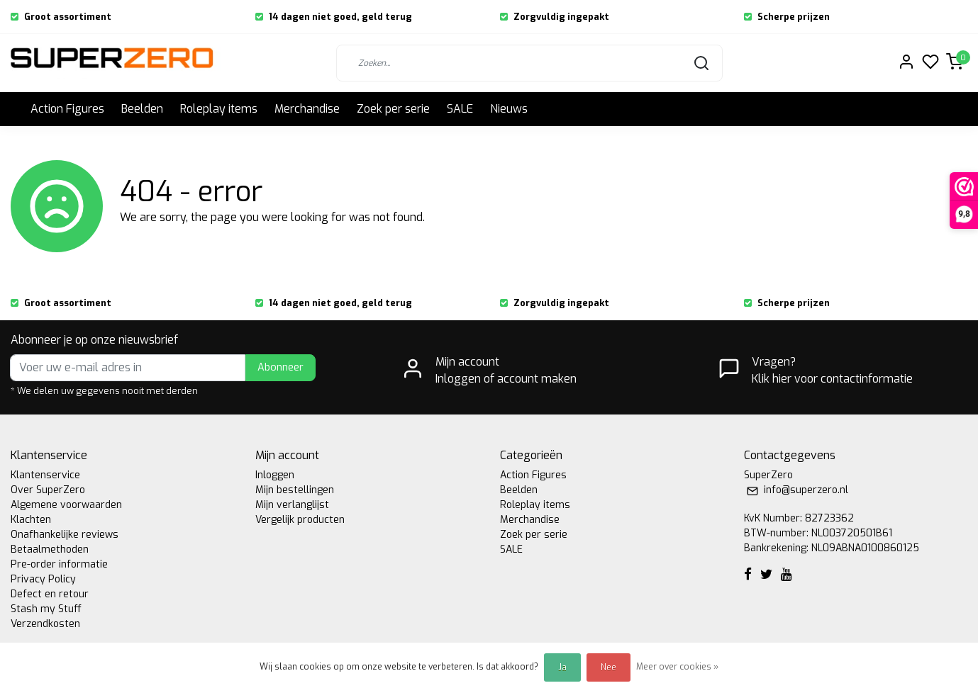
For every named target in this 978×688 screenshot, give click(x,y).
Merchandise (307, 108)
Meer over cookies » (677, 666)
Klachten (31, 519)
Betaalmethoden (50, 549)
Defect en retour (50, 594)
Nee (608, 667)
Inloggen (274, 475)
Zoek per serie (393, 108)
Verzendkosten (45, 624)
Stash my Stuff (46, 609)
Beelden (142, 108)
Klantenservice (45, 475)
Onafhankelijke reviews (64, 534)
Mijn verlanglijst (292, 505)
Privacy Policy (43, 579)
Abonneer (280, 367)
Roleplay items (218, 108)
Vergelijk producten (300, 519)
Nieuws (509, 108)
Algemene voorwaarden (66, 505)
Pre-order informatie (59, 564)
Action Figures (67, 108)
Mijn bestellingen (294, 490)
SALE (460, 108)
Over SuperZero (48, 490)
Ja (562, 667)
